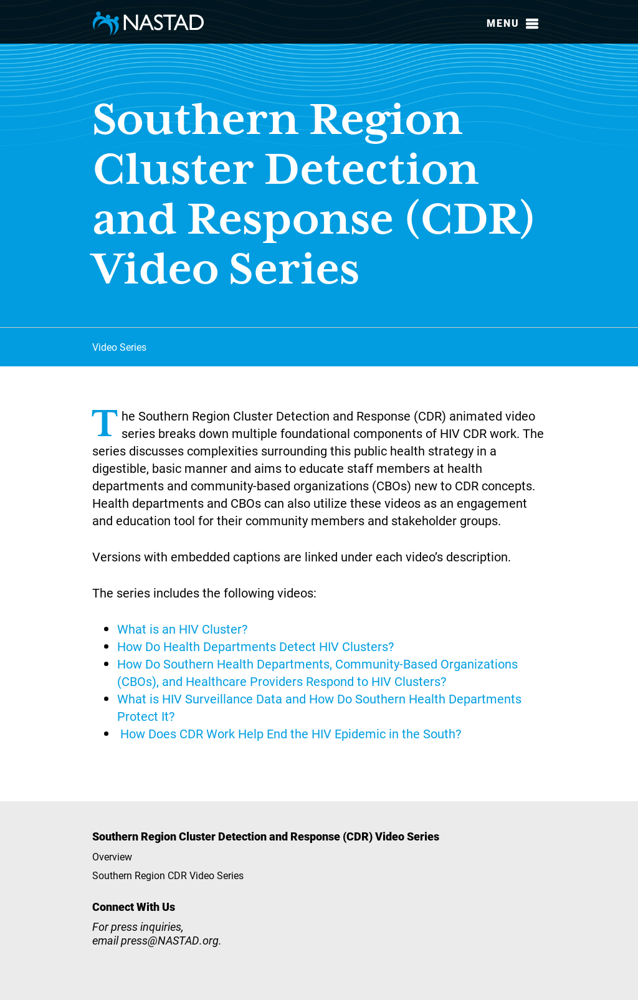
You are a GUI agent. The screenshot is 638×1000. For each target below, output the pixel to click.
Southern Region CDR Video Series (168, 875)
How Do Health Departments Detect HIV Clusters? (255, 646)
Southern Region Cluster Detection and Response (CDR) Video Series (265, 836)
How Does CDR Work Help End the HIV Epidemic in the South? (290, 733)
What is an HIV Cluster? (182, 629)
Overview (112, 856)
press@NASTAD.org (170, 940)
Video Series (119, 346)
